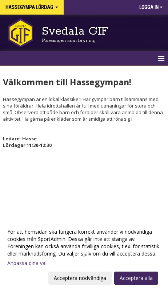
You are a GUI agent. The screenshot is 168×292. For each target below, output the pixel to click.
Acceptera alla (136, 278)
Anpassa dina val (27, 263)
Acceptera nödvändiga (80, 278)
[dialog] (84, 254)
